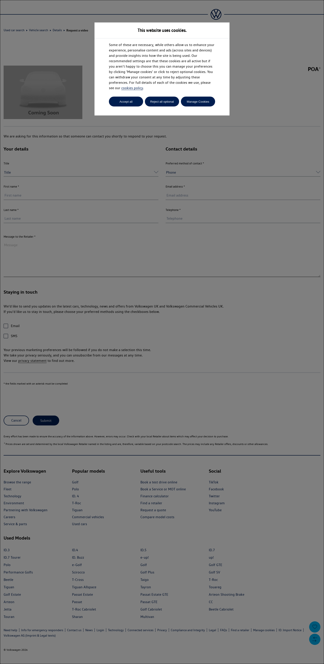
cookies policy (132, 88)
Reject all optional (162, 101)
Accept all (126, 101)
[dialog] (162, 332)
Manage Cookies (198, 101)
